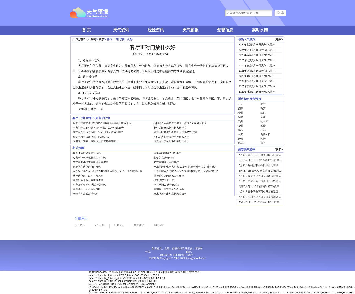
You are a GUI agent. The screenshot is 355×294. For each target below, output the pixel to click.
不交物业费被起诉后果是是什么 (171, 141)
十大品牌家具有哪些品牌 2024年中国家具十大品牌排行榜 (186, 171)
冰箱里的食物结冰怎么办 (167, 153)
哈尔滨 (264, 121)
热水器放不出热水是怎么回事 (170, 193)
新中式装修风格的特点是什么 (170, 127)
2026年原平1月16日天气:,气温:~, (257, 49)
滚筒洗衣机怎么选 (164, 180)
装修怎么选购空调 (164, 157)
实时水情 (260, 30)
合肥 (240, 117)
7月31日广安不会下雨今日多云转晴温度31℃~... (265, 181)
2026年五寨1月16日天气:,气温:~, (257, 55)
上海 (240, 104)
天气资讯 (121, 30)
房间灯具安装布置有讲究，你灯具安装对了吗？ (180, 123)
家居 (101, 39)
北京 (263, 104)
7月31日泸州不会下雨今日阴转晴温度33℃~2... (265, 196)
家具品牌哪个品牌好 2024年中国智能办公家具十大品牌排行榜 (107, 171)
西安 (263, 108)
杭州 (240, 125)
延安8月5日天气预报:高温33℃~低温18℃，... (264, 160)
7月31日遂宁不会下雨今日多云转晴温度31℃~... (265, 175)
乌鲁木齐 (265, 134)
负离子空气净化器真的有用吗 (89, 157)
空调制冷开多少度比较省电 (88, 180)
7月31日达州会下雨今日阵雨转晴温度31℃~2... (265, 165)
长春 (263, 130)
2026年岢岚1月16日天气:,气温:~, (257, 60)
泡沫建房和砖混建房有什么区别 (171, 136)
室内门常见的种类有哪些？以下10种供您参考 (98, 127)
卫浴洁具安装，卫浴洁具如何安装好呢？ (95, 141)
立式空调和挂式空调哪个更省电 (90, 162)
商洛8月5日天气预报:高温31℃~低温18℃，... (264, 202)
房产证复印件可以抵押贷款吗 (89, 184)
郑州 (240, 112)
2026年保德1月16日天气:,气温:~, (257, 70)
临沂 (263, 138)
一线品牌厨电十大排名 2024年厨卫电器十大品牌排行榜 (185, 166)
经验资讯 (156, 30)
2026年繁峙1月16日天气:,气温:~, (257, 75)
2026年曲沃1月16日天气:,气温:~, (257, 44)
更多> (279, 39)
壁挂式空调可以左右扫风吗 (88, 175)
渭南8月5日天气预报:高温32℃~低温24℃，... (264, 186)
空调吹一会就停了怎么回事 (169, 189)
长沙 (263, 125)
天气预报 (190, 30)
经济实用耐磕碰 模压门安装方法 (91, 136)
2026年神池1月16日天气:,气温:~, (257, 91)
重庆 (240, 134)
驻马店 (241, 143)
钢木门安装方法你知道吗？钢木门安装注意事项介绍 (102, 123)
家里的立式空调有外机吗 (87, 166)
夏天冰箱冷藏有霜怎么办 (87, 153)
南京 (263, 143)
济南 (240, 108)
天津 (263, 117)
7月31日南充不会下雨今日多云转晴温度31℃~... (265, 154)
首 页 (86, 30)
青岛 (240, 130)
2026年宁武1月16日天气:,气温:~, (257, 86)
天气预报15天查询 (84, 39)
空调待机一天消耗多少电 (87, 189)
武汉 (263, 112)
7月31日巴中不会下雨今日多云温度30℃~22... (264, 191)
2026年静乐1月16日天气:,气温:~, (257, 65)
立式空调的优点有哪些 (166, 162)
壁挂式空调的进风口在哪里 (169, 175)
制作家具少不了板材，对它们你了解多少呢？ (98, 132)
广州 (240, 121)
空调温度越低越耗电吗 (85, 193)
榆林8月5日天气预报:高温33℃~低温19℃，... (264, 170)
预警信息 (225, 30)
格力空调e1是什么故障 (166, 184)
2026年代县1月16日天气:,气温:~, (257, 81)
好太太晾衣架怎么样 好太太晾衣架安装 (175, 132)
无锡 (240, 138)
